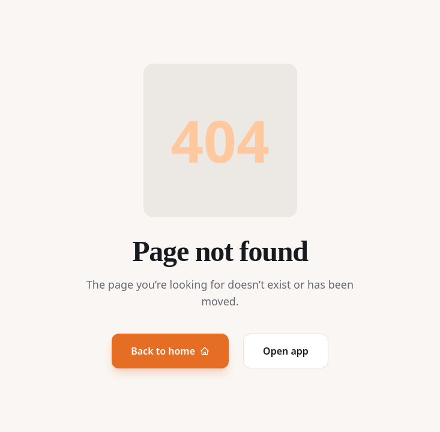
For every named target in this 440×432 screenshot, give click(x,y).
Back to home (170, 351)
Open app (286, 351)
